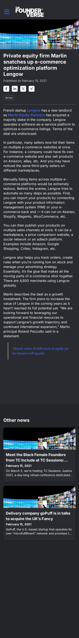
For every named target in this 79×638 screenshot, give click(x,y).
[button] (6, 12)
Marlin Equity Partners (26, 115)
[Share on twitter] (23, 89)
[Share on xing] (32, 89)
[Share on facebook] (6, 89)
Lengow (33, 110)
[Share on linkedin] (15, 89)
